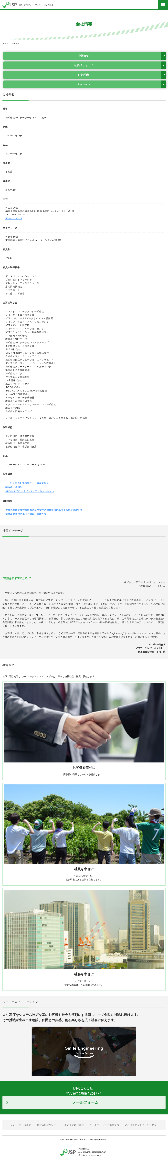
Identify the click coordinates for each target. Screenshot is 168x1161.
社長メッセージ (83, 65)
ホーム (5, 43)
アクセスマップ (13, 218)
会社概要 (83, 55)
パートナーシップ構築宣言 (104, 1124)
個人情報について (46, 1124)
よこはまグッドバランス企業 (141, 1124)
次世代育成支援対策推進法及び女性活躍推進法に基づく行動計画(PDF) (43, 510)
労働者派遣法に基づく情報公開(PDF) (25, 514)
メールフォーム (85, 1102)
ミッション (83, 84)
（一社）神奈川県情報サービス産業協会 (27, 483)
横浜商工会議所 (13, 487)
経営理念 (83, 74)
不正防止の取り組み (73, 1124)
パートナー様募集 (21, 1124)
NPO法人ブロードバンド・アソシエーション (29, 491)
